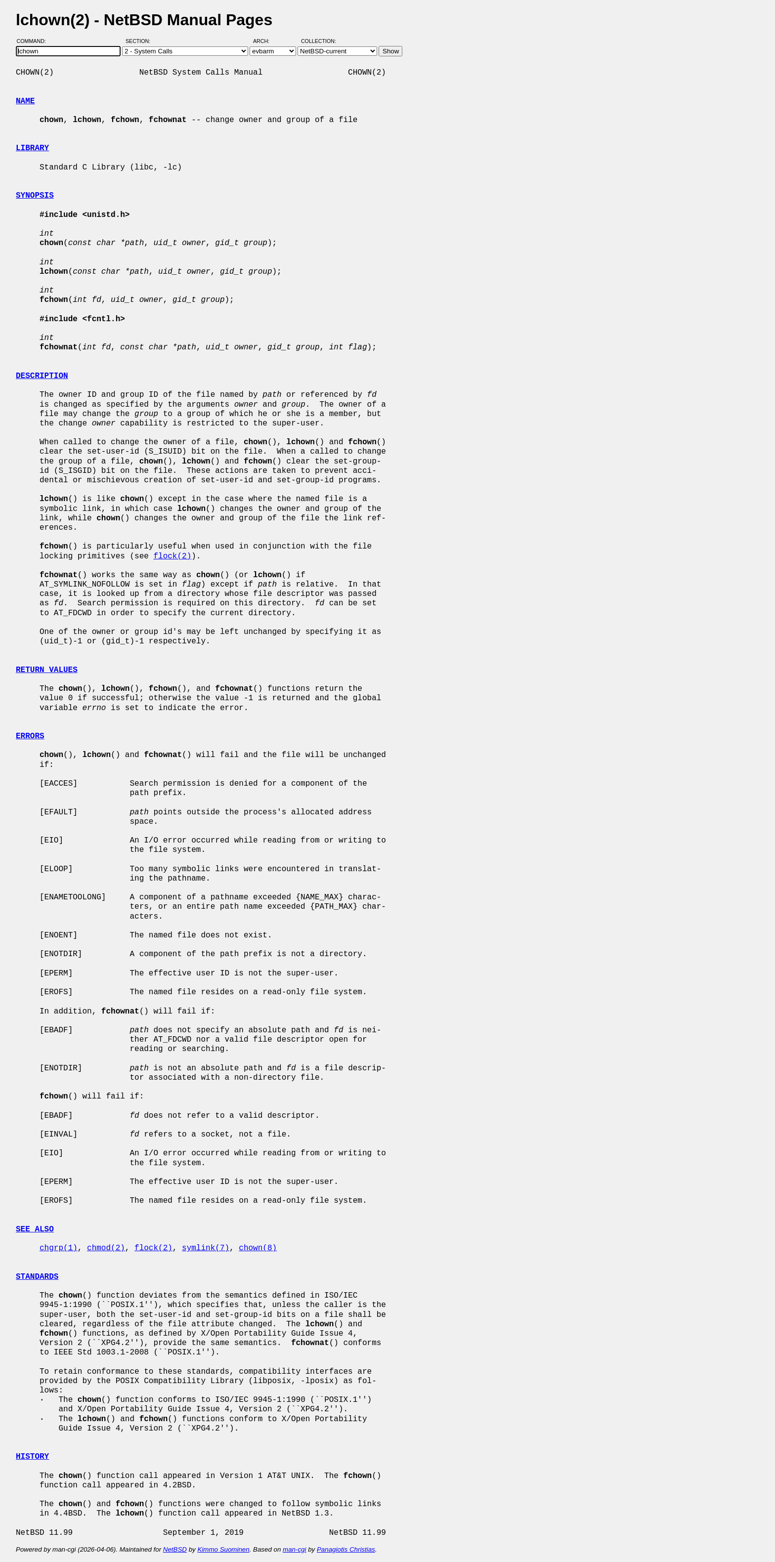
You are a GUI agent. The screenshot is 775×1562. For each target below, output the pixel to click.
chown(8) (258, 1248)
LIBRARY (32, 148)
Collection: (318, 41)
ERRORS (30, 736)
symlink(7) (205, 1248)
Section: (140, 41)
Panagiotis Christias (346, 1549)
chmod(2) (106, 1248)
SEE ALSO (35, 1229)
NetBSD (175, 1549)
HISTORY (32, 1456)
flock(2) (172, 556)
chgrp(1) (59, 1248)
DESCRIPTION (42, 376)
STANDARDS (37, 1276)
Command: (34, 41)
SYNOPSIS (35, 195)
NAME (25, 101)
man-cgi (294, 1549)
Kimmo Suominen (223, 1549)
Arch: (265, 41)
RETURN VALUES (47, 670)
